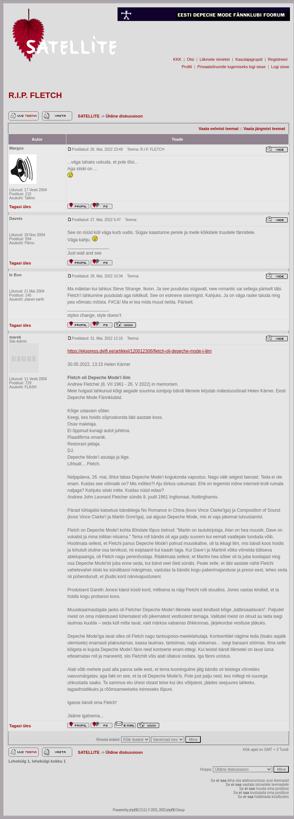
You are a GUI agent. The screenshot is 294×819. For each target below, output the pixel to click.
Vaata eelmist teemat (218, 128)
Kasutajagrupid (248, 59)
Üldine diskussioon (124, 116)
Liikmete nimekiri (215, 59)
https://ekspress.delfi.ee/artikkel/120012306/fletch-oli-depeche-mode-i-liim (139, 351)
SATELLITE (89, 116)
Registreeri (277, 59)
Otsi (190, 59)
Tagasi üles (20, 206)
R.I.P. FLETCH (35, 95)
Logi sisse (280, 66)
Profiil (187, 66)
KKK (177, 59)
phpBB (133, 810)
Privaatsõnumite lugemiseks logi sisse (231, 66)
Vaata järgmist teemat (264, 128)
